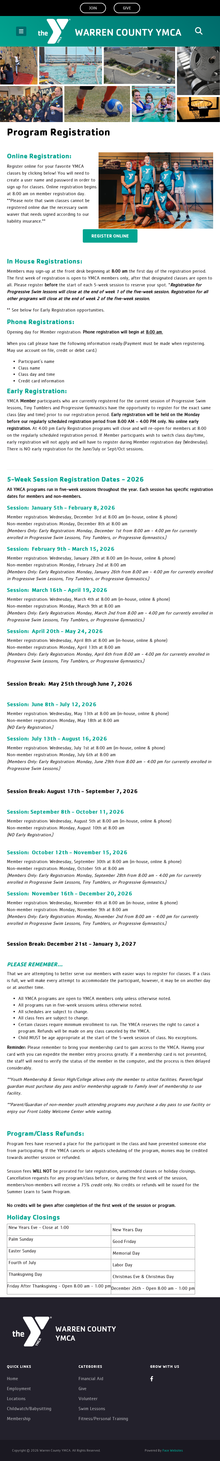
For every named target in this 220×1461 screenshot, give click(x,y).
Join (93, 8)
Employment (19, 1388)
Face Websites (172, 1450)
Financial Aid (90, 1378)
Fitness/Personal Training (103, 1418)
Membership (19, 1418)
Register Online (110, 236)
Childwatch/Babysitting (29, 1408)
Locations (16, 1398)
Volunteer (88, 1398)
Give (127, 8)
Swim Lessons (91, 1408)
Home (12, 1378)
